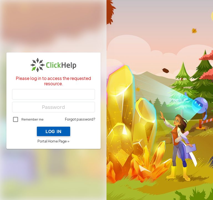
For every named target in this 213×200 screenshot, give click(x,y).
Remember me (32, 119)
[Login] (53, 94)
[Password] (53, 107)
